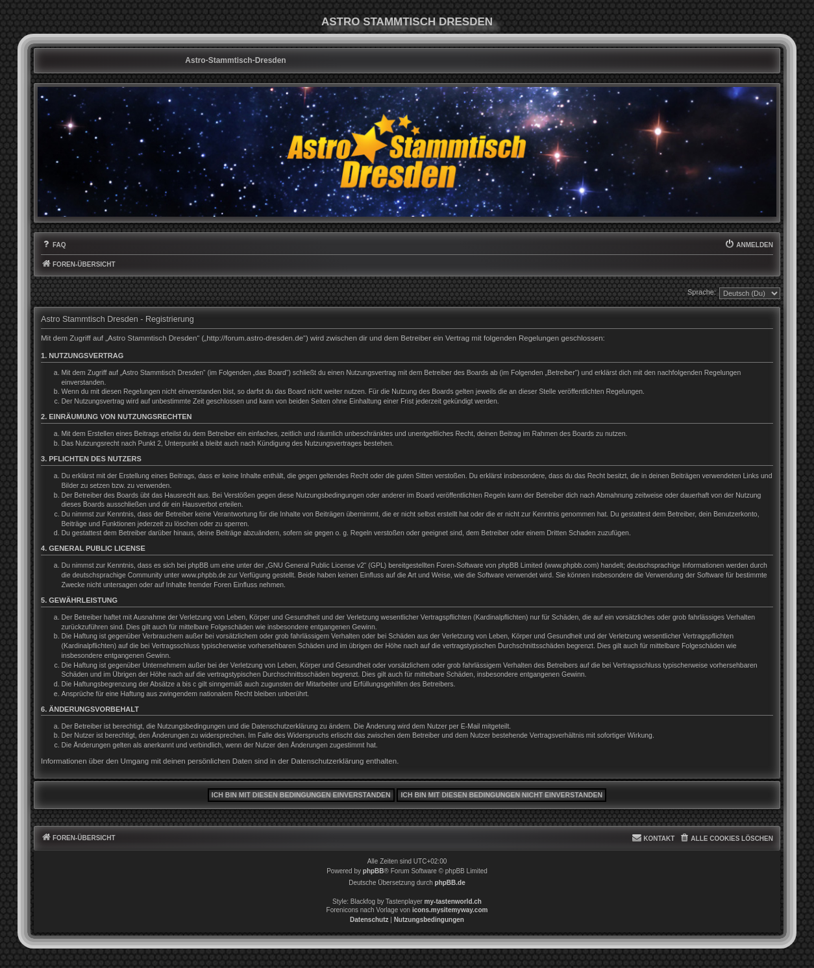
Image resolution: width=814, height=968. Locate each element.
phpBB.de (450, 882)
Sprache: (701, 292)
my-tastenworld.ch (453, 901)
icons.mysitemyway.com (450, 910)
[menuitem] (53, 245)
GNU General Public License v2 (316, 565)
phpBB (373, 871)
